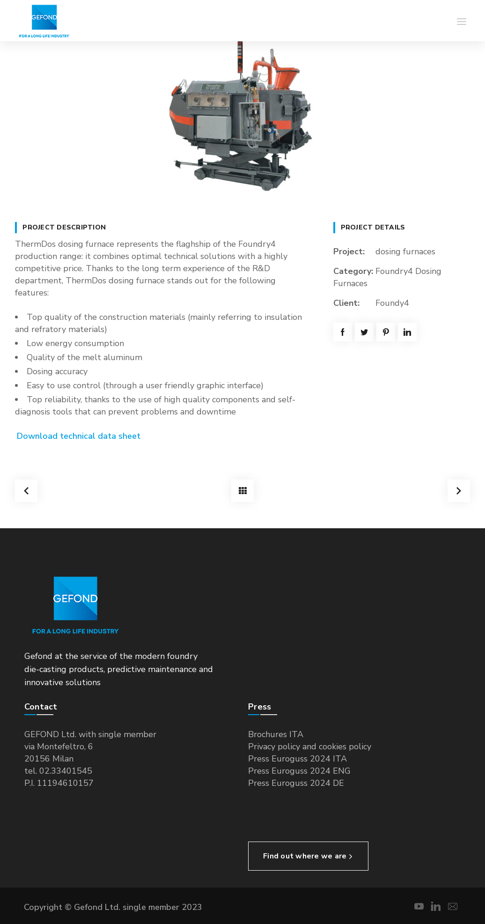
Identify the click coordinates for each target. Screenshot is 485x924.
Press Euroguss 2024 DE (296, 783)
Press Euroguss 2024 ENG (299, 770)
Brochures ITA (275, 734)
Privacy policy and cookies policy (309, 746)
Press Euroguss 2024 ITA (297, 758)
